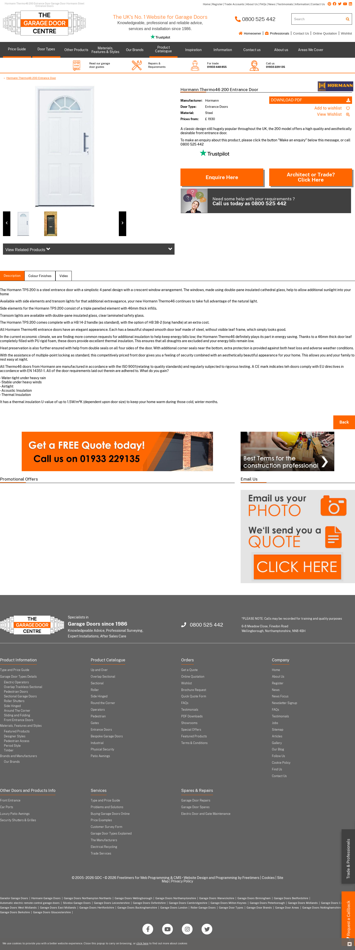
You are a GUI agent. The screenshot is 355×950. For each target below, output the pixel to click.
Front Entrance (10, 800)
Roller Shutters (14, 701)
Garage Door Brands (259, 907)
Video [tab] (63, 276)
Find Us (277, 769)
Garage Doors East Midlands (58, 907)
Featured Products (17, 731)
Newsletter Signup (284, 703)
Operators (98, 709)
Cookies (268, 878)
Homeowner (250, 33)
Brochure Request (193, 690)
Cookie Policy (281, 762)
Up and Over (99, 670)
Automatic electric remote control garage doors (30, 903)
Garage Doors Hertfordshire (96, 907)
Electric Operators (16, 682)
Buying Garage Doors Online (110, 814)
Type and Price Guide (14, 670)
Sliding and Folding (17, 715)
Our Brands (12, 762)
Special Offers (191, 729)
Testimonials (189, 709)
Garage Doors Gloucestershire (52, 912)
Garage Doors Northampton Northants (87, 898)
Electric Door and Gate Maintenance (206, 814)
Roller (95, 690)
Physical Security (102, 749)
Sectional (97, 683)
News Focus (280, 696)
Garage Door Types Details (18, 676)
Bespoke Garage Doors (107, 736)
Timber (9, 750)
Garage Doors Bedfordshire (291, 898)
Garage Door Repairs (195, 800)
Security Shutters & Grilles (18, 820)
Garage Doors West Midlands (18, 907)
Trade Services (101, 853)
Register (278, 683)
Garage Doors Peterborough (267, 903)
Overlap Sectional (103, 676)
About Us (278, 676)
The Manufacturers (104, 840)
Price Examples (101, 820)
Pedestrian (98, 716)
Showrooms (189, 723)
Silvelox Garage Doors (77, 903)
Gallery (277, 743)
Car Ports (6, 807)
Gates (95, 723)
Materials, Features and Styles (21, 725)
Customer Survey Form (106, 827)
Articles (277, 736)
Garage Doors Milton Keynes (229, 903)
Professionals (277, 33)
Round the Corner (103, 703)
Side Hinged (12, 706)
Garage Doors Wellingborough (133, 898)
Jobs (275, 723)
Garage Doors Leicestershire (112, 903)
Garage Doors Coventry (335, 903)
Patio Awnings (100, 756)
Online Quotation (325, 33)
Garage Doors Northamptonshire (175, 898)
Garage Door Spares (195, 807)
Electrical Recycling (104, 847)
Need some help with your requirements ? (238, 200)
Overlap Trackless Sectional (23, 687)
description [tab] (12, 276)
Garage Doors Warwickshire (216, 898)
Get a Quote (189, 670)
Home (276, 670)
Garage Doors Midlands (303, 903)
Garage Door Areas (287, 907)
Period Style (12, 745)
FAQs (184, 703)
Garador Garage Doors (14, 898)
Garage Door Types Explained (111, 833)
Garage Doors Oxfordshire (149, 903)
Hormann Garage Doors (46, 898)
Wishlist (346, 33)
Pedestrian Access (16, 741)
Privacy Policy (182, 881)
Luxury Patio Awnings (15, 814)
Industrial (97, 743)
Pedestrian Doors (16, 691)
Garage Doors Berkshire (15, 912)
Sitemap (277, 729)
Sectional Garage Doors (20, 696)
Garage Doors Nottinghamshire (321, 907)
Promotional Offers (19, 479)
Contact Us (301, 33)
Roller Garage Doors (203, 907)
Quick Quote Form (193, 696)
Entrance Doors (101, 729)
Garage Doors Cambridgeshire (188, 903)
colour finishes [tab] (40, 276)
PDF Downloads (192, 716)
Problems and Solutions (107, 807)
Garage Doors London (173, 907)
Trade (348, 859)
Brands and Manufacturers (18, 756)
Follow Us (278, 756)
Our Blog (278, 749)
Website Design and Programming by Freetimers (221, 878)
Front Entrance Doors (18, 720)
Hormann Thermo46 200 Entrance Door (31, 78)
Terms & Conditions (194, 743)
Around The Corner (17, 710)
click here (142, 943)
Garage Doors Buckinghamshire (137, 907)
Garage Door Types (231, 907)
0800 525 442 (255, 19)
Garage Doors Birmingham (254, 898)
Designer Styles (14, 736)
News (276, 690)
